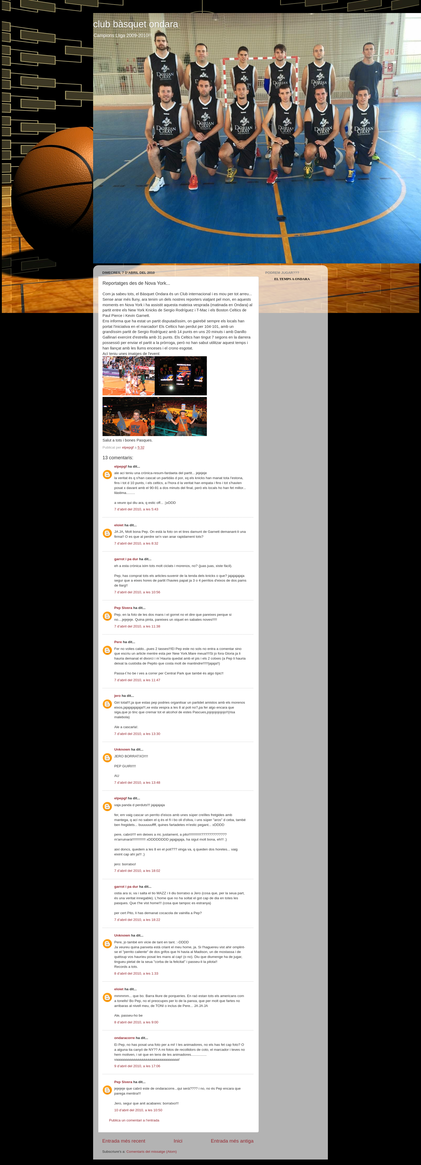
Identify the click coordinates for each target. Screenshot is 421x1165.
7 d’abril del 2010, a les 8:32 (136, 543)
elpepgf (120, 466)
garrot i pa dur (126, 559)
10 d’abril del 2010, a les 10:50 (138, 1110)
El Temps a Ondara (292, 279)
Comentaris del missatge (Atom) (152, 1152)
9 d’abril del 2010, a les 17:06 (137, 1066)
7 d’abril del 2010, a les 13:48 (137, 782)
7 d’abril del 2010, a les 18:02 (137, 871)
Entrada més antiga (232, 1141)
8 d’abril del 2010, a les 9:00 (136, 1022)
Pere (118, 642)
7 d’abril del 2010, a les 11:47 (137, 680)
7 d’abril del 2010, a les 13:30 (137, 734)
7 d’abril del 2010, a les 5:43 (136, 509)
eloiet (118, 525)
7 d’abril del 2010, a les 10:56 (137, 592)
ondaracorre (124, 1038)
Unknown (122, 749)
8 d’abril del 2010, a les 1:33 (136, 973)
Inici (178, 1141)
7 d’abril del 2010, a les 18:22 (137, 920)
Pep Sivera (123, 608)
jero (117, 696)
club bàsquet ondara (135, 24)
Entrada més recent (123, 1141)
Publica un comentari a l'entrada (134, 1120)
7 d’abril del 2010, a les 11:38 (137, 626)
